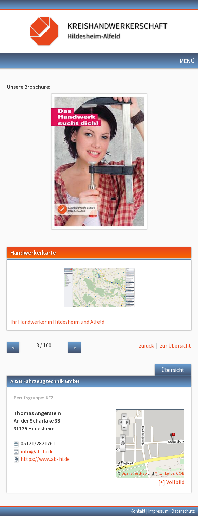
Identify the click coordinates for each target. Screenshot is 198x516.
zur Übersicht (175, 345)
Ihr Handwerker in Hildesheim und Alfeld (57, 321)
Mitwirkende (164, 473)
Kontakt (138, 511)
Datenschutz (183, 511)
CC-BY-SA (183, 473)
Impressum (158, 511)
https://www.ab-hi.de (45, 458)
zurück (146, 345)
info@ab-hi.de (37, 451)
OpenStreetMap (134, 473)
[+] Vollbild (171, 482)
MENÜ (187, 61)
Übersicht (172, 369)
